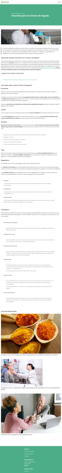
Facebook (26, 464)
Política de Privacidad (29, 445)
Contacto (26, 449)
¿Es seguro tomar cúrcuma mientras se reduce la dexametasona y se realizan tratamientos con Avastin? (29, 348)
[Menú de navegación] (59, 2)
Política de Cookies (28, 447)
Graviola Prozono (39, 67)
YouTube (26, 467)
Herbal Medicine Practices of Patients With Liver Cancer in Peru (20, 79)
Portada (13, 13)
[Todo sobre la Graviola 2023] (5, 2)
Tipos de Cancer (20, 13)
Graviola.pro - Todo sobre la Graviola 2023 (28, 471)
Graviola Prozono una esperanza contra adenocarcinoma (16, 428)
